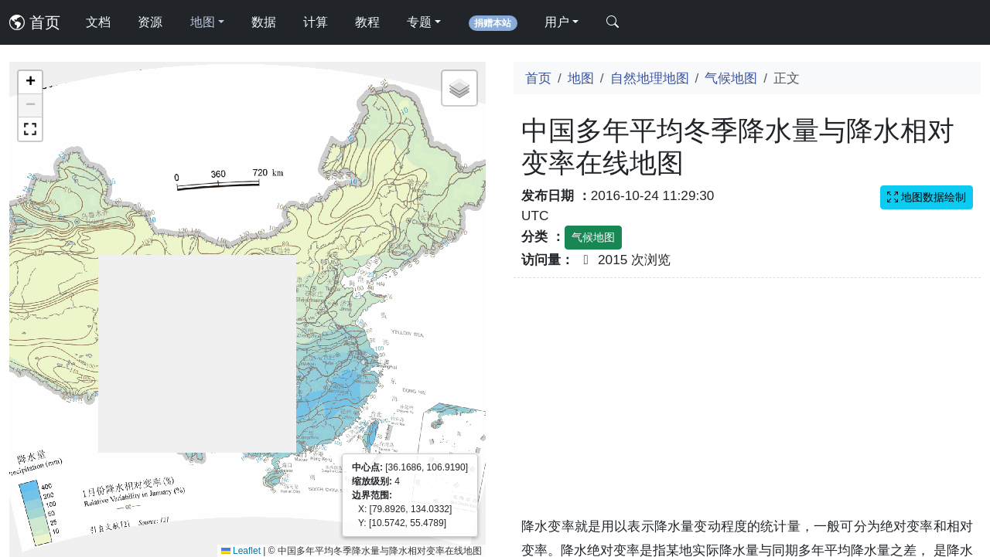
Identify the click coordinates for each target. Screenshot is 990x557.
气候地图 (731, 78)
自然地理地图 (649, 78)
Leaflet (241, 550)
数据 (263, 22)
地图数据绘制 (926, 197)
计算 (315, 22)
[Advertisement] (747, 406)
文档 (98, 22)
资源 (150, 22)
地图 (581, 78)
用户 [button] (556, 22)
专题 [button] (419, 22)
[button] (30, 82)
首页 (34, 22)
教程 (367, 22)
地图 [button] (202, 22)
